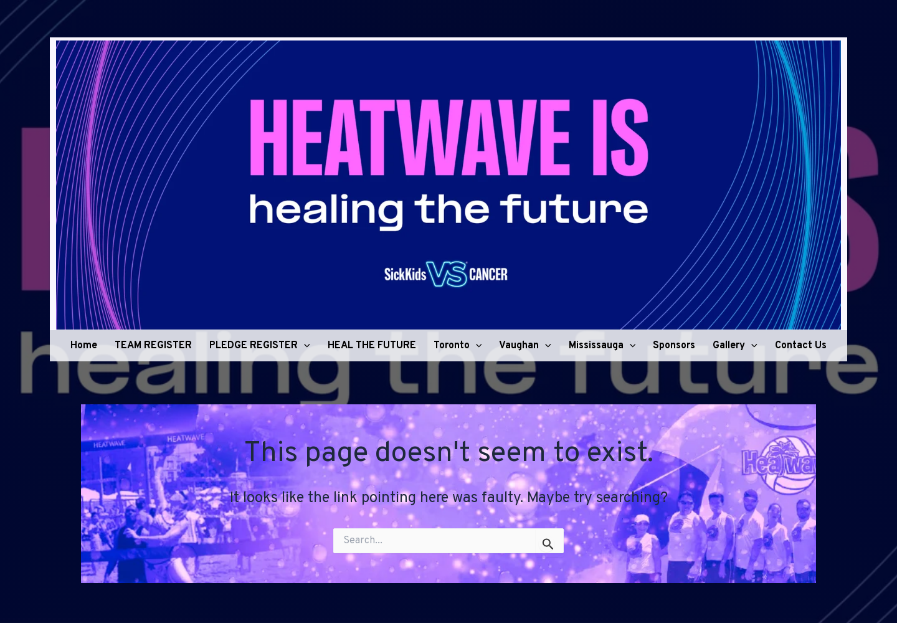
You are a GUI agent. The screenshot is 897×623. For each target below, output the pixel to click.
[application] (304, 346)
